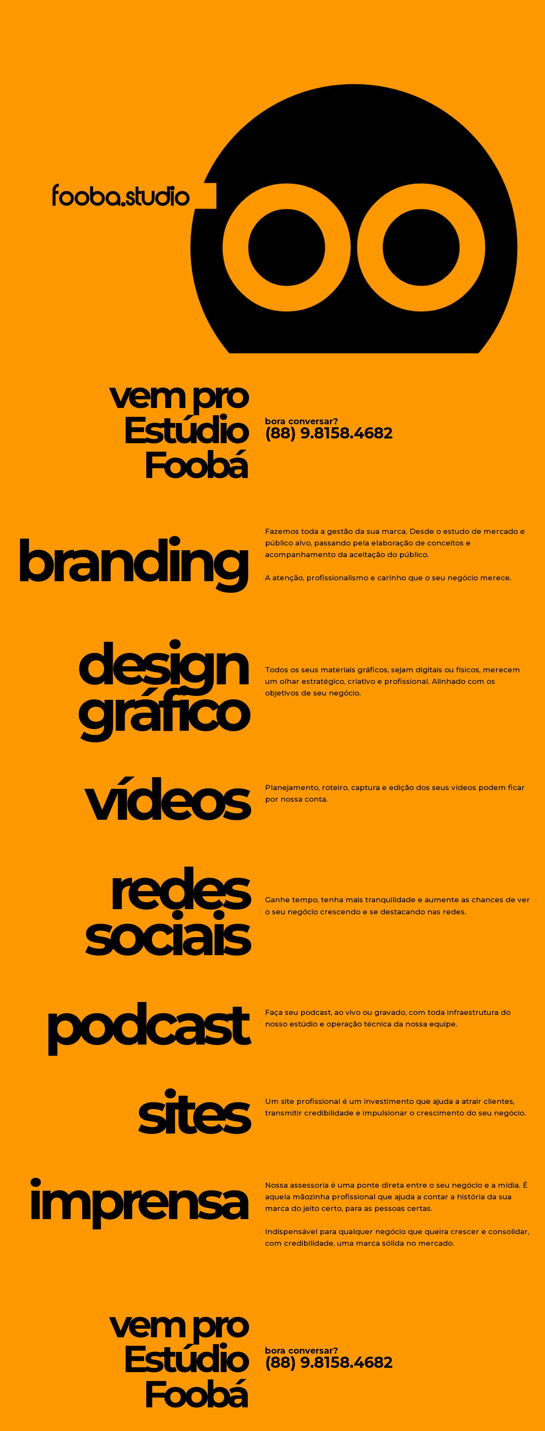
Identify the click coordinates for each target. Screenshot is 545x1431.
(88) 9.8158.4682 (329, 432)
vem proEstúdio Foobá (168, 427)
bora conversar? (301, 421)
